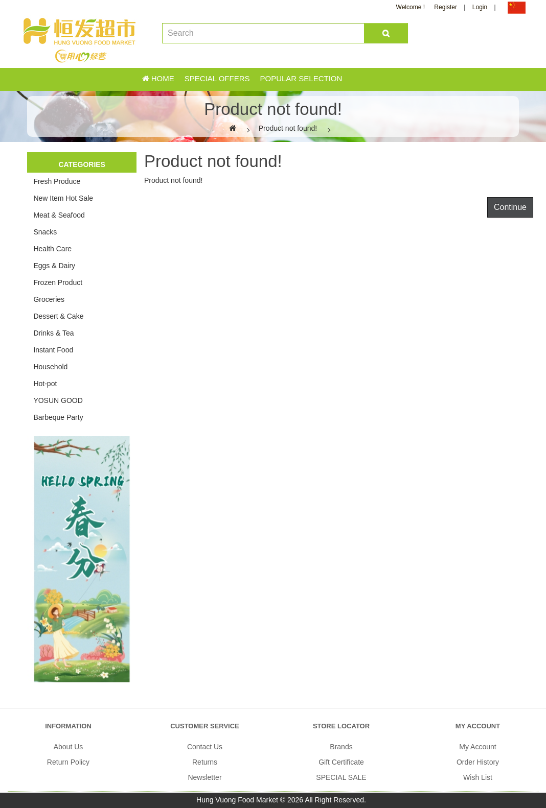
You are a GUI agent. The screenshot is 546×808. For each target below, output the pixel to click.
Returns (204, 762)
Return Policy (68, 762)
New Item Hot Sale (63, 198)
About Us (68, 747)
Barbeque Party (58, 417)
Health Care (52, 249)
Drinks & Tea (53, 333)
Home (158, 78)
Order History (478, 762)
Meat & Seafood (58, 215)
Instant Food (53, 350)
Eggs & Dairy (54, 266)
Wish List (477, 777)
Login (479, 7)
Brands (341, 747)
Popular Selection (301, 78)
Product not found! (288, 128)
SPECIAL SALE (341, 777)
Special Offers (217, 78)
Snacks (45, 232)
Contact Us (204, 747)
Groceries (48, 299)
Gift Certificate (341, 762)
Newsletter (204, 777)
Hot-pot (45, 383)
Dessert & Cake (58, 316)
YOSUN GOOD (57, 400)
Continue (510, 207)
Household (50, 367)
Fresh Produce (56, 181)
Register (445, 7)
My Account (477, 747)
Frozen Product (57, 282)
